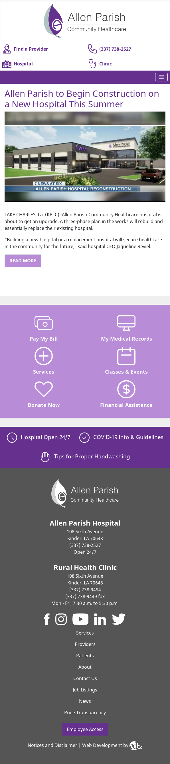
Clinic (100, 63)
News (85, 701)
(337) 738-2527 (109, 48)
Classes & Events (126, 361)
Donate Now (44, 394)
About (85, 667)
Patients (85, 655)
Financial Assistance (126, 394)
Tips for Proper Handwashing (85, 456)
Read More (23, 261)
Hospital (17, 63)
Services (43, 361)
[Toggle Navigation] (161, 77)
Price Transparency (85, 712)
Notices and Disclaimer (52, 745)
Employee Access (85, 729)
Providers (85, 644)
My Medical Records (126, 328)
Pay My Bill (44, 328)
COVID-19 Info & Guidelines (121, 437)
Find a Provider (25, 48)
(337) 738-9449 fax (85, 596)
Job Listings (85, 690)
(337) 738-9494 (85, 589)
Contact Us (85, 678)
